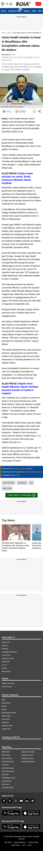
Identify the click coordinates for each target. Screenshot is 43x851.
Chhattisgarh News (8, 778)
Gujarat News (6, 781)
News (3, 33)
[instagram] (15, 801)
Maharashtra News (28, 752)
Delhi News (6, 755)
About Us (5, 645)
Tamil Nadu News (8, 771)
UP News (5, 774)
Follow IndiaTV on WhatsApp (21, 495)
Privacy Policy (33, 842)
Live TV (4, 665)
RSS (30, 845)
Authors (4, 668)
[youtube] (21, 801)
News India (7, 488)
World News (6, 703)
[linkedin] (27, 801)
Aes (31, 483)
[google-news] (32, 801)
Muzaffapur (22, 483)
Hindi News (6, 662)
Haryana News (7, 758)
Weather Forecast (8, 683)
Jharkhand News (8, 761)
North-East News (8, 768)
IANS (13, 54)
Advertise (5, 649)
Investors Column (8, 658)
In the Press (6, 655)
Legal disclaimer (19, 842)
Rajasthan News (27, 755)
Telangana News (27, 758)
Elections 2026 (14, 11)
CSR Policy (15, 845)
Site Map (8, 842)
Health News (6, 729)
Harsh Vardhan (8, 483)
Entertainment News (9, 713)
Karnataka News (8, 787)
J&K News (5, 784)
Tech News (6, 719)
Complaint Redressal (9, 652)
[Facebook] (4, 801)
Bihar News (6, 752)
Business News (7, 726)
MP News (5, 765)
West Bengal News (28, 761)
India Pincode (6, 687)
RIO (23, 845)
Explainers (5, 722)
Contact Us (6, 642)
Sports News (6, 716)
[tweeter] (9, 801)
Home (3, 11)
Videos (27, 11)
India (34, 11)
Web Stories (6, 671)
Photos (4, 706)
